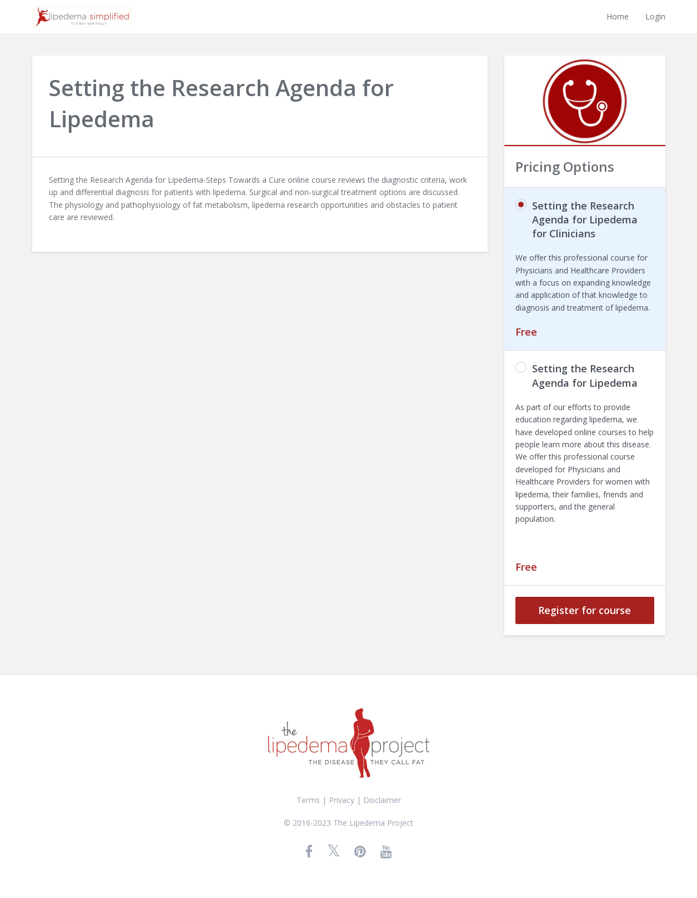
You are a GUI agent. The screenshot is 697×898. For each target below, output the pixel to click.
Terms (308, 800)
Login (655, 16)
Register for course (584, 610)
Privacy (341, 800)
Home (617, 16)
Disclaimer (382, 800)
